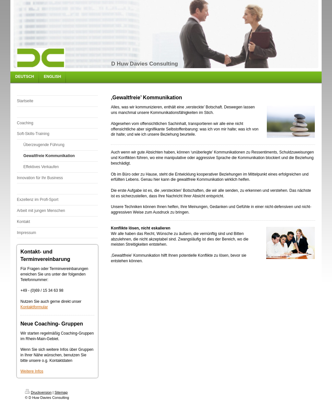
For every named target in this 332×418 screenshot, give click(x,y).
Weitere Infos (31, 371)
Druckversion (38, 392)
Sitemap (60, 392)
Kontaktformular (34, 307)
